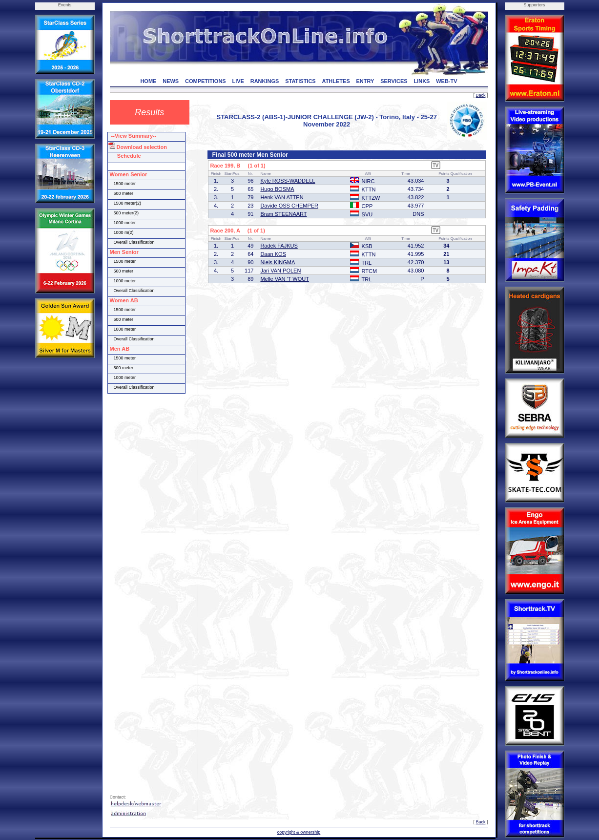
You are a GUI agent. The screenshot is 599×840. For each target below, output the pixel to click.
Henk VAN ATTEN (281, 197)
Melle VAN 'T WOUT (284, 279)
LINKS (421, 81)
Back (480, 95)
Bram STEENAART (283, 214)
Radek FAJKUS (278, 246)
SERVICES (393, 81)
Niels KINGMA (277, 262)
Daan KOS (273, 254)
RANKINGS (264, 81)
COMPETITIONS (205, 81)
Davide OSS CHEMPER (289, 206)
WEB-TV (446, 81)
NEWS (171, 81)
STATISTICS (300, 81)
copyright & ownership (299, 832)
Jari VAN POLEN (280, 270)
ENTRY (365, 81)
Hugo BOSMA (277, 189)
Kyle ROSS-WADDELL (287, 181)
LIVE (238, 81)
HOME (148, 81)
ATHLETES (336, 81)
